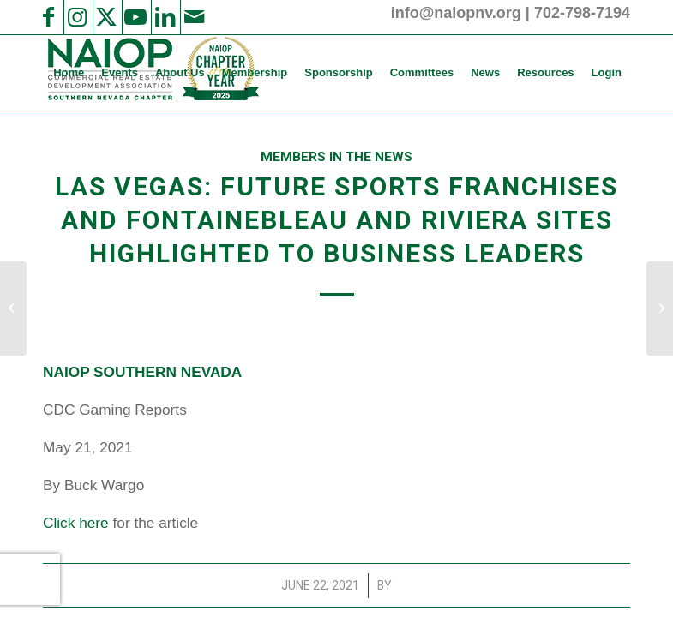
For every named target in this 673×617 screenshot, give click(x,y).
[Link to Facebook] (48, 17)
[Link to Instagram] (77, 17)
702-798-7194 (582, 12)
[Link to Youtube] (135, 17)
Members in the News (336, 157)
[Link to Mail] (194, 17)
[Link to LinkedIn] (164, 17)
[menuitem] (69, 73)
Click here (76, 522)
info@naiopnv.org (456, 12)
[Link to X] (106, 17)
